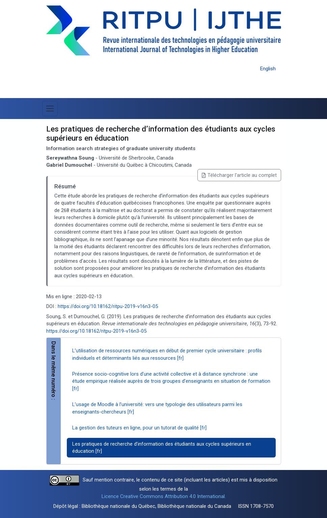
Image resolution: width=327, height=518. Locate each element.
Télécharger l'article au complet (239, 175)
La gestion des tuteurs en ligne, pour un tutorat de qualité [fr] (139, 428)
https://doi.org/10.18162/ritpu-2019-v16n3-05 (108, 306)
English (268, 69)
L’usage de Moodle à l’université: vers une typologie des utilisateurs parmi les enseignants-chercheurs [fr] (157, 408)
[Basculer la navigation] (50, 108)
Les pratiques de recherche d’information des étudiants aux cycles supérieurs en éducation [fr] (161, 447)
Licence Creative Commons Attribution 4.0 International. (164, 496)
